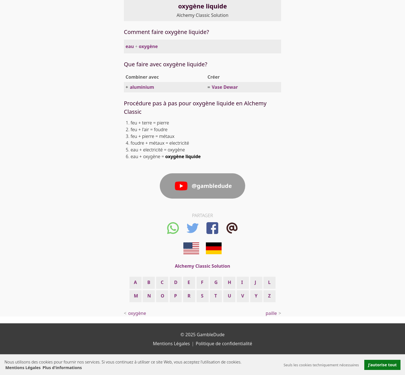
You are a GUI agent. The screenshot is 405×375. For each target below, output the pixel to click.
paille (271, 313)
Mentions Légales (23, 367)
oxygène (148, 46)
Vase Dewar (225, 87)
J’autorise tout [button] (382, 364)
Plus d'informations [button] (62, 367)
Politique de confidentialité (224, 343)
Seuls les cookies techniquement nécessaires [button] (321, 364)
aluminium (142, 87)
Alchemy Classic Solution (203, 15)
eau (130, 46)
